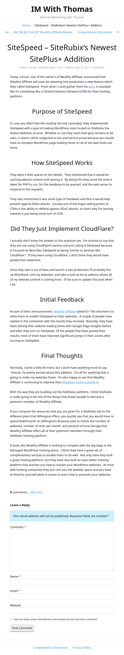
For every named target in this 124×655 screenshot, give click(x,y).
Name (15, 576)
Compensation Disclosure (94, 32)
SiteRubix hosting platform (80, 382)
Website (15, 605)
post (91, 86)
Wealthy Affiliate (64, 311)
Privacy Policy (82, 647)
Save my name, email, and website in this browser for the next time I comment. (56, 619)
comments (97, 67)
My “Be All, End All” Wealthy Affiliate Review (43, 32)
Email (15, 591)
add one (35, 492)
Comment (18, 527)
